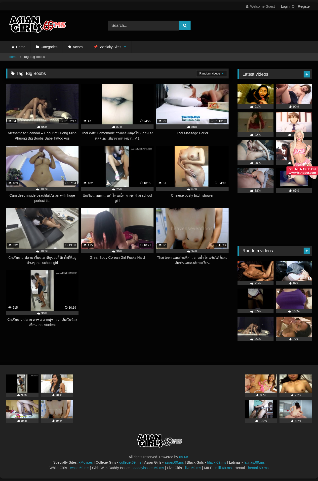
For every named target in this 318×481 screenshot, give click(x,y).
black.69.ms (216, 462)
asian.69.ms (174, 462)
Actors (78, 47)
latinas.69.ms (254, 462)
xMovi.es (86, 462)
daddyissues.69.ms (148, 468)
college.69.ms (130, 462)
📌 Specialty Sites (107, 47)
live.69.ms (193, 468)
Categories (49, 47)
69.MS (184, 457)
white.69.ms (79, 468)
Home (20, 47)
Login (285, 6)
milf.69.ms (223, 468)
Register (304, 6)
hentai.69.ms (258, 468)
